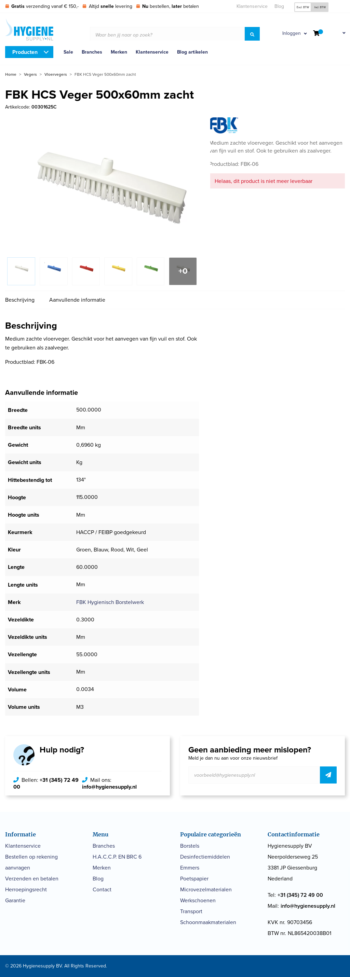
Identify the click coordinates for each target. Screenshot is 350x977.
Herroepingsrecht (26, 889)
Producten (25, 52)
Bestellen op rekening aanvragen (31, 862)
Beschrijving (20, 300)
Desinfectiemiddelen (205, 857)
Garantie (15, 900)
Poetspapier (194, 878)
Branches (92, 52)
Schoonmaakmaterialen (208, 922)
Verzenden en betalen (31, 878)
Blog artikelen (192, 52)
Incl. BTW (320, 7)
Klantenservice (252, 6)
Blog (279, 6)
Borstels (189, 846)
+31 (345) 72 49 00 (46, 783)
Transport (191, 911)
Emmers (189, 868)
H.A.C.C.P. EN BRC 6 (117, 857)
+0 (183, 271)
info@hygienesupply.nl (109, 787)
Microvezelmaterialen (206, 889)
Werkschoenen (198, 900)
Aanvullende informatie (77, 300)
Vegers (30, 74)
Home (10, 74)
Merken (119, 52)
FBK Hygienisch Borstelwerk (110, 602)
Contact (102, 889)
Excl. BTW (303, 7)
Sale (68, 52)
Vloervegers (55, 74)
